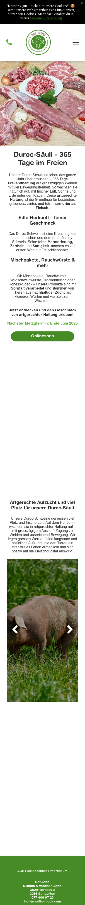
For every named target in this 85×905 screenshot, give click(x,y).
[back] (15, 630)
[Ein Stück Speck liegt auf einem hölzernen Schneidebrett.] (42, 447)
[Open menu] (76, 42)
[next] (70, 630)
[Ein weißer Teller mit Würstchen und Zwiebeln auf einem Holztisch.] (42, 394)
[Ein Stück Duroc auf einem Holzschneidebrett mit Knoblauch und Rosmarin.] (42, 421)
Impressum (59, 871)
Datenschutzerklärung (46, 18)
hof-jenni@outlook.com (42, 901)
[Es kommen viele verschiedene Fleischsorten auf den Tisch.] (42, 368)
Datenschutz (37, 871)
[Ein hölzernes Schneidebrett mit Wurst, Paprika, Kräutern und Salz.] (42, 473)
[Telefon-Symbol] (9, 45)
